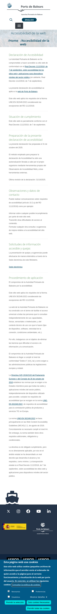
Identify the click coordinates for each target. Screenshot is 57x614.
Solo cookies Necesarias (39, 603)
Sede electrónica (15, 267)
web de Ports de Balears (28, 91)
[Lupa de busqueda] (11, 19)
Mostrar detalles (38, 597)
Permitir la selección (15, 603)
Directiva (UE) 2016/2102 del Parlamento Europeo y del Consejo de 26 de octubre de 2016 (27, 379)
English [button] (29, 19)
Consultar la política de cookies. (26, 584)
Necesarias (16, 592)
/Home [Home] (13, 40)
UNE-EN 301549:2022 (26, 418)
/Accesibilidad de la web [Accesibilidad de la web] (34, 42)
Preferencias (40, 592)
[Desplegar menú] (19, 26)
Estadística (16, 597)
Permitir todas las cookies (38, 608)
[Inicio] (28, 9)
